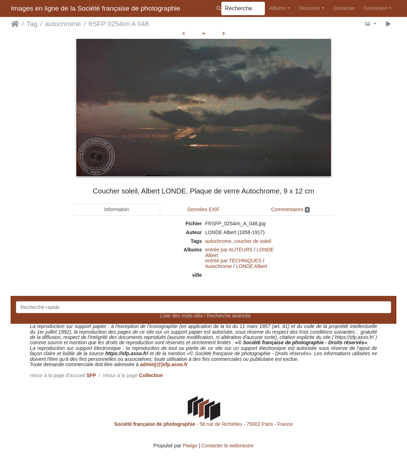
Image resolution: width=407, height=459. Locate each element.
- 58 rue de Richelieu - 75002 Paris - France (203, 424)
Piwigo (190, 445)
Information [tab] (116, 209)
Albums (277, 8)
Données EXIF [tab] (203, 209)
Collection (151, 375)
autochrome (63, 24)
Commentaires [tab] (290, 210)
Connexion (376, 8)
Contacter (344, 8)
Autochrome (218, 266)
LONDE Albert (251, 266)
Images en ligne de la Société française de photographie (95, 8)
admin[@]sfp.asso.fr (164, 364)
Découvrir (309, 8)
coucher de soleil (252, 241)
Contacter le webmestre (228, 445)
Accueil (15, 24)
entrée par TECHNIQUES (233, 260)
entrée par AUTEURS (228, 249)
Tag (32, 24)
